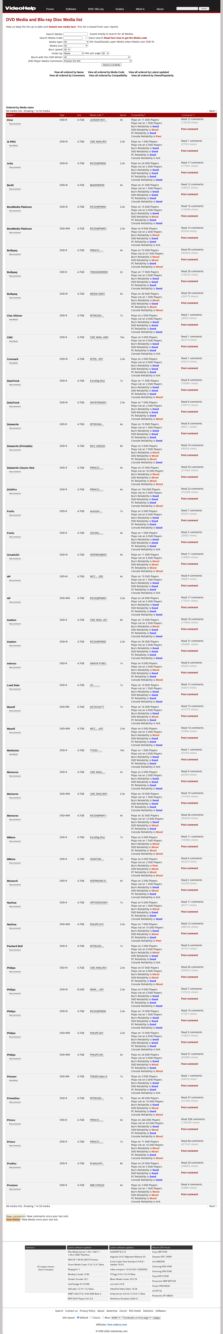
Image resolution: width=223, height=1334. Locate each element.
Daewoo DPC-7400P (162, 1256)
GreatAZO (13, 554)
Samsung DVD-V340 (162, 1266)
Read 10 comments (192, 445)
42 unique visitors (45, 1266)
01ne (10, 120)
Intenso (11, 663)
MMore (11, 837)
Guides (120, 9)
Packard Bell (15, 946)
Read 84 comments (192, 1141)
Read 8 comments (191, 380)
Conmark (12, 359)
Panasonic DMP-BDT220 (164, 1281)
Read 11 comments (192, 554)
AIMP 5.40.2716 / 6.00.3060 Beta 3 (84, 1293)
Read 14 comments (192, 227)
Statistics (148, 1310)
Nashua (11, 902)
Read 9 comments (191, 575)
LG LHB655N (158, 1261)
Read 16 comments (192, 206)
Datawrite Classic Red (20, 467)
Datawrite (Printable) (19, 446)
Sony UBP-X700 (159, 1251)
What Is (140, 9)
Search (59, 1310)
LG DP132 (157, 1290)
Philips (11, 967)
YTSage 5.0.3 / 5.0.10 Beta (122, 1274)
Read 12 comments (192, 119)
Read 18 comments (192, 619)
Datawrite (13, 424)
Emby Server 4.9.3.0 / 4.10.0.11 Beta (127, 1293)
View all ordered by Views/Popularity (152, 75)
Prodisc (12, 1163)
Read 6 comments (191, 858)
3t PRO (11, 141)
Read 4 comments (191, 945)
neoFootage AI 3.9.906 (79, 1284)
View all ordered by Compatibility (108, 75)
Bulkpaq (12, 250)
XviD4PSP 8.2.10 (118, 1251)
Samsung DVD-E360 (162, 1271)
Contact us (71, 1310)
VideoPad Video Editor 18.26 (123, 1288)
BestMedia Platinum (19, 207)
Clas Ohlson (14, 315)
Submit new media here (62, 26)
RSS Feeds (135, 1310)
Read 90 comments (192, 249)
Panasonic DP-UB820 (162, 1295)
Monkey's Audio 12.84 (78, 1274)
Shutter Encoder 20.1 (78, 1279)
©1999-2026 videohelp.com (112, 1331)
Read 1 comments (191, 140)
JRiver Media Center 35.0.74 (123, 1279)
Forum (50, 9)
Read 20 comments (192, 271)
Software (71, 9)
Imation (11, 620)
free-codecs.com (117, 1324)
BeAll (10, 185)
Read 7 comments (191, 510)
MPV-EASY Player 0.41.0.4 (80, 1298)
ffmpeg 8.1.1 (74, 1269)
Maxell (11, 707)
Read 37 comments (192, 1097)
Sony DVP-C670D (160, 1276)
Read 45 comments (192, 967)
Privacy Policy (87, 1310)
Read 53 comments (192, 467)
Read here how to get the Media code (125, 37)
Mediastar (13, 750)
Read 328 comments (193, 1119)
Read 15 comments (192, 706)
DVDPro (12, 489)
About (159, 9)
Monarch (12, 880)
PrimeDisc (13, 1098)
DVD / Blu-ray (96, 9)
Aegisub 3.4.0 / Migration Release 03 (127, 1256)
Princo (11, 1120)
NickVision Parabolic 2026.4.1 (124, 1298)
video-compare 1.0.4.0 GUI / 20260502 (128, 1269)
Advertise (111, 1310)
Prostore (12, 1185)
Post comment (189, 129)
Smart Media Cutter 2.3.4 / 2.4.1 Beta (86, 1264)
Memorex (12, 772)
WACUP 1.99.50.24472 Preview (83, 1259)
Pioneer (12, 1076)
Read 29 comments (192, 1162)
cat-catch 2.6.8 (117, 1284)
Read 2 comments (191, 532)
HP (9, 576)
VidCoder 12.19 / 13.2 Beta (81, 1288)
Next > (213, 111)
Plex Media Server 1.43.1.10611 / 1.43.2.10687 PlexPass (84, 1253)
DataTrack (13, 380)
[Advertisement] (111, 91)
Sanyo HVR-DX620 (161, 1285)
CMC (10, 337)
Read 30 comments (192, 293)
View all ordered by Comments (67, 75)
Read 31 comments (192, 640)
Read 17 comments (192, 162)
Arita (10, 163)
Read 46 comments (192, 814)
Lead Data (13, 685)
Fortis (10, 511)
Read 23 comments (192, 488)
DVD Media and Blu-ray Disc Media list (44, 19)
